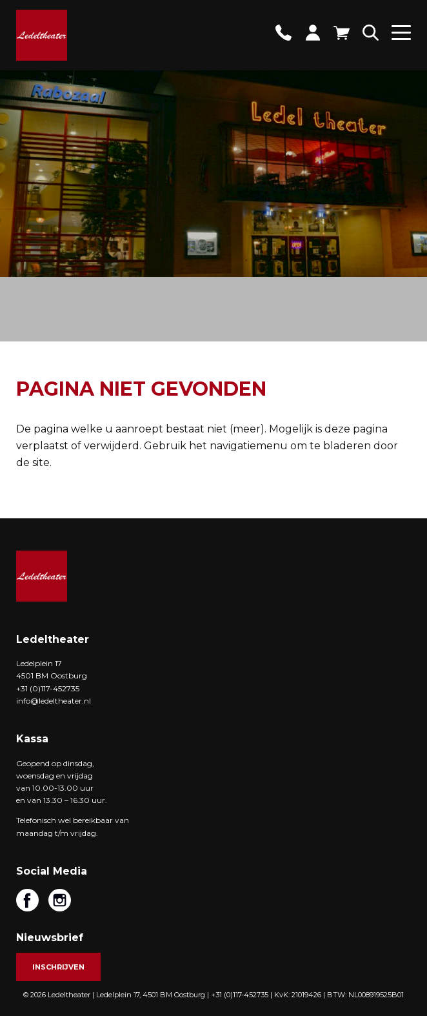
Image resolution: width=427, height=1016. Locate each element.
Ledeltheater (41, 576)
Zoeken (370, 33)
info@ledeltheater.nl (53, 701)
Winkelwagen (341, 33)
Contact (283, 33)
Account (312, 33)
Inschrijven (58, 966)
